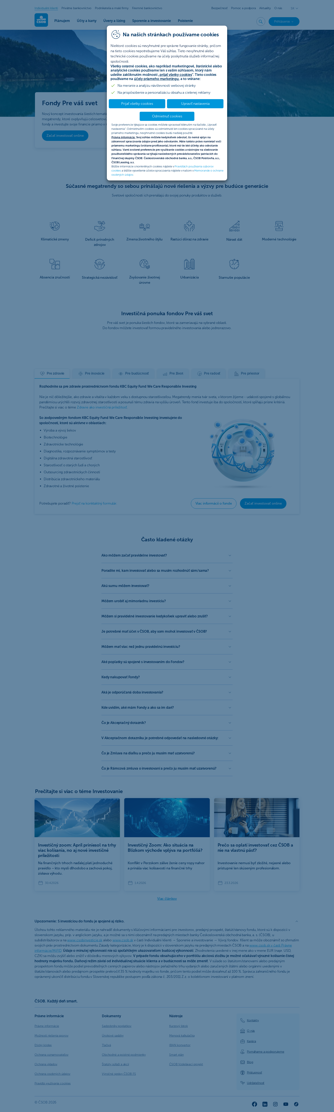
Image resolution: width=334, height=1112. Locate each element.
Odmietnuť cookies (167, 116)
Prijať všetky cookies (137, 104)
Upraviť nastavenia (195, 104)
